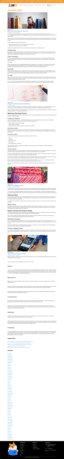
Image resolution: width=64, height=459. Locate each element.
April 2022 (9, 399)
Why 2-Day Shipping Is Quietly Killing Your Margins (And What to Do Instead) (20, 341)
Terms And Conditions (36, 448)
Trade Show (35, 445)
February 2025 (10, 371)
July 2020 (9, 428)
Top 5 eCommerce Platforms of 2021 (17, 253)
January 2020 (10, 437)
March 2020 (9, 434)
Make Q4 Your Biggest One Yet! (15, 185)
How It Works (36, 5)
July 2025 (9, 364)
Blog (44, 5)
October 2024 (10, 376)
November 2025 (10, 359)
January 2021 (10, 419)
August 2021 (10, 408)
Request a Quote (53, 5)
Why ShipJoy (25, 5)
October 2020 (10, 423)
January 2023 (10, 391)
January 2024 (10, 388)
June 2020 (9, 429)
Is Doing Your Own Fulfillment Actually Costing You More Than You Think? (20, 344)
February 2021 (10, 417)
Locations (34, 444)
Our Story (29, 5)
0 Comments (18, 32)
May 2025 (9, 367)
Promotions (21, 5)
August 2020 (10, 426)
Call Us (49, 5)
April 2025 (9, 368)
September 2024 (10, 377)
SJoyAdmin (10, 32)
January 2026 (10, 356)
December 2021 (10, 403)
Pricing (40, 5)
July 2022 (9, 396)
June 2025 (9, 365)
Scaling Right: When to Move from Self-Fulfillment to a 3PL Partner (18, 347)
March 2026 (9, 353)
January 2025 (10, 373)
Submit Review (35, 447)
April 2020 (9, 432)
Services (32, 5)
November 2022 (10, 393)
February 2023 (10, 390)
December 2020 (10, 420)
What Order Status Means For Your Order (18, 31)
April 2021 (9, 414)
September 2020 (10, 425)
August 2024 (10, 379)
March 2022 (9, 400)
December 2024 (10, 374)
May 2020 (9, 431)
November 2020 (10, 422)
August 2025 (10, 362)
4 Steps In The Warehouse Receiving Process (19, 103)
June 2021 (9, 411)
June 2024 (9, 382)
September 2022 (10, 394)
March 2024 (9, 385)
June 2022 (9, 397)
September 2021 (10, 406)
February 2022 (10, 402)
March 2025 (9, 370)
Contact (42, 5)
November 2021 (10, 405)
